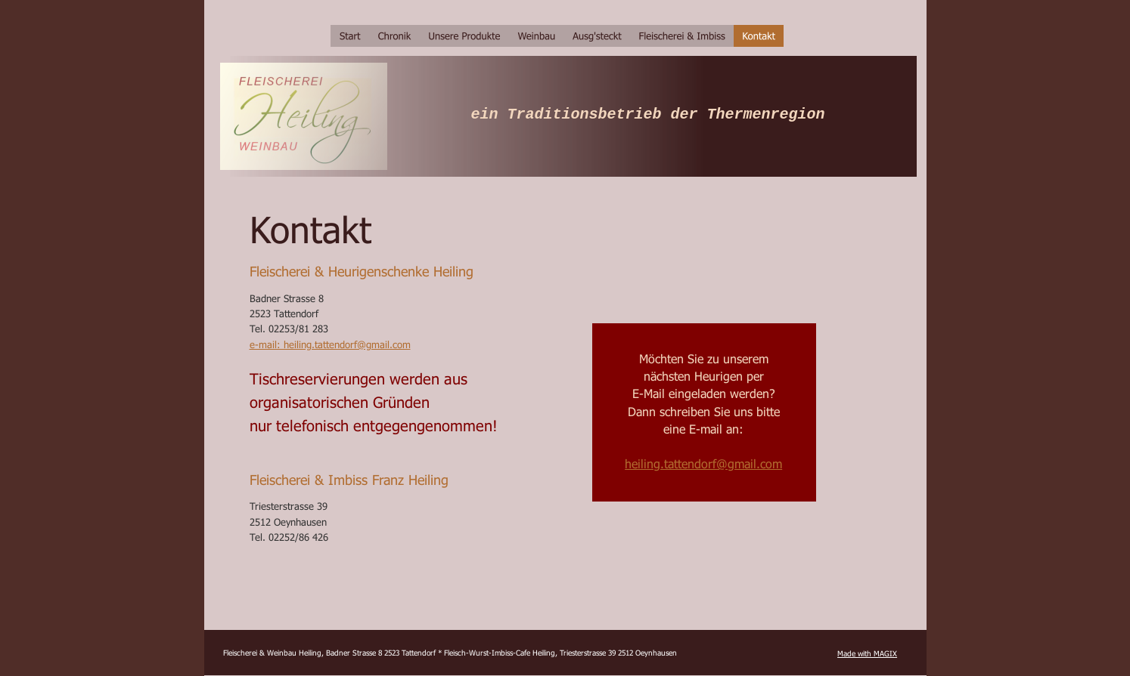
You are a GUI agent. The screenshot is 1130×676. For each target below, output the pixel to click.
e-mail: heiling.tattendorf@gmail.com (330, 344)
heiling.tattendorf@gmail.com (703, 463)
